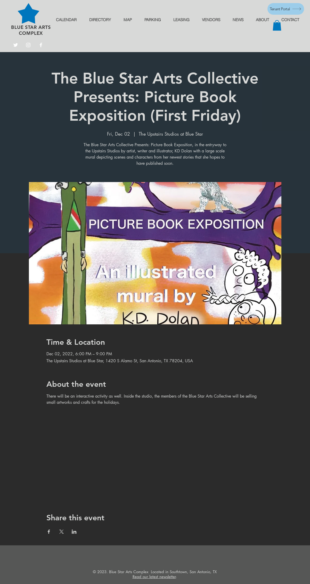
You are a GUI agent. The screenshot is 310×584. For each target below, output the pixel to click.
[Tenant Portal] (285, 9)
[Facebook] (41, 45)
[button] (277, 25)
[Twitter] (16, 45)
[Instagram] (28, 45)
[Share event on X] (61, 532)
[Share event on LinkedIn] (74, 532)
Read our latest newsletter (154, 576)
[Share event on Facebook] (48, 532)
